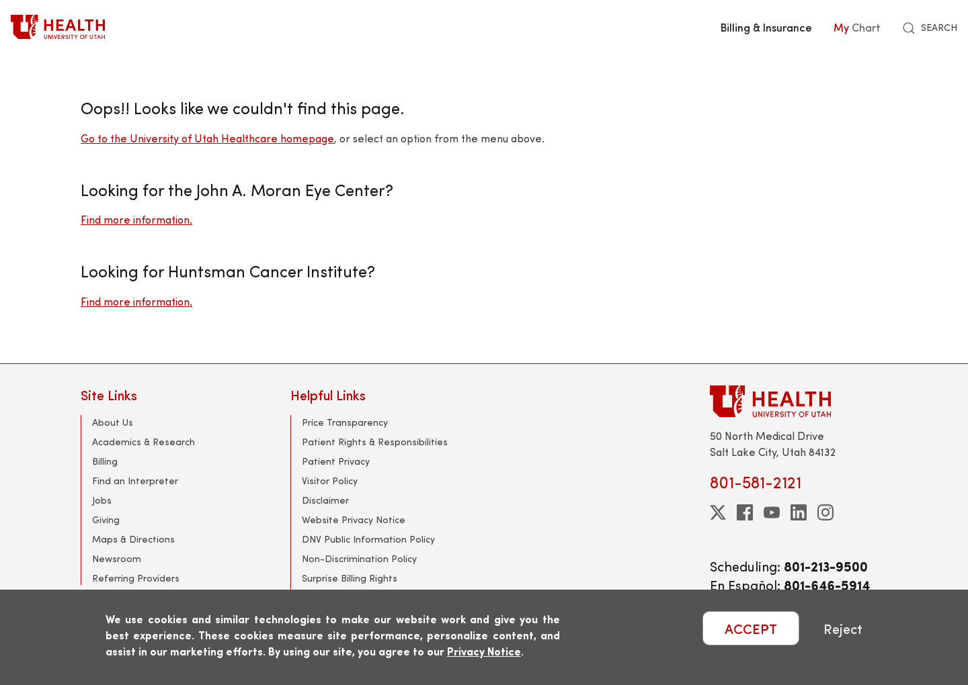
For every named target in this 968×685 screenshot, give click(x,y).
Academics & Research (143, 441)
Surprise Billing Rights (349, 578)
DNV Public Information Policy (368, 539)
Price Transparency (345, 422)
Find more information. (136, 219)
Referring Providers (135, 578)
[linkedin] (799, 512)
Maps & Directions (133, 539)
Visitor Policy (330, 480)
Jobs (102, 500)
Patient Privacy (336, 461)
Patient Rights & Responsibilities (375, 441)
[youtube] (772, 512)
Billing (105, 461)
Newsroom (116, 558)
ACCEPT (751, 628)
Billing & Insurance (766, 26)
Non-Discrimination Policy (359, 558)
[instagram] (825, 512)
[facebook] (745, 512)
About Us (112, 422)
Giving (106, 519)
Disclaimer (325, 500)
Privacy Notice (484, 651)
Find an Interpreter (135, 480)
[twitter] (718, 512)
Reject (842, 628)
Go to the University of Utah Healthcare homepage (207, 138)
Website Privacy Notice (353, 519)
